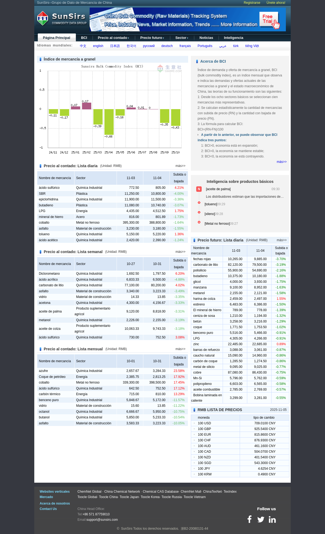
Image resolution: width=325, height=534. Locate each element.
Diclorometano (49, 274)
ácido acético (48, 240)
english (97, 46)
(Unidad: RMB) (110, 166)
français (184, 46)
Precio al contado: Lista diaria (70, 166)
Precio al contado (114, 38)
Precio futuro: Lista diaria (220, 240)
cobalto (44, 222)
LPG (42, 211)
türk (235, 46)
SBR (42, 194)
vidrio (43, 297)
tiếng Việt (251, 46)
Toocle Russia (171, 497)
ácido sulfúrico (49, 188)
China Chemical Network (122, 491)
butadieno (46, 205)
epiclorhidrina (48, 199)
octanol (44, 412)
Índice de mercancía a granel (69, 59)
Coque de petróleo (52, 377)
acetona (44, 303)
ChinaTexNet (212, 491)
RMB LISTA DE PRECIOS (220, 410)
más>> (180, 166)
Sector (182, 38)
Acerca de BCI (213, 61)
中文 (82, 46)
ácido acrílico (48, 279)
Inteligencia (233, 38)
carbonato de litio (51, 285)
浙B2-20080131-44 (194, 528)
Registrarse (252, 3)
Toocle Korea (150, 497)
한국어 (130, 46)
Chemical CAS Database (161, 491)
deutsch (166, 46)
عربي (221, 46)
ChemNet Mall (191, 491)
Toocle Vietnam (195, 497)
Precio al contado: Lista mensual (73, 349)
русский (148, 46)
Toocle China (108, 497)
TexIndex (230, 491)
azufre (43, 371)
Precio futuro (152, 38)
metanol (44, 320)
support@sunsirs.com (102, 520)
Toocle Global (87, 497)
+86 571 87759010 (96, 514)
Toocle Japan (129, 497)
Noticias (206, 38)
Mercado (46, 497)
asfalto (43, 228)
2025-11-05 (278, 410)
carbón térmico (49, 394)
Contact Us (48, 509)
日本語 (114, 46)
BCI (84, 38)
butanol (44, 417)
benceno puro (49, 400)
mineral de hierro (51, 217)
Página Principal (56, 38)
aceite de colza (49, 329)
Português (204, 46)
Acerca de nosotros (55, 503)
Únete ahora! (276, 3)
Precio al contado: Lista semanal (73, 252)
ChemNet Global (89, 491)
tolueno (44, 234)
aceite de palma (50, 311)
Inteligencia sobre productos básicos (240, 181)
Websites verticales (55, 491)
